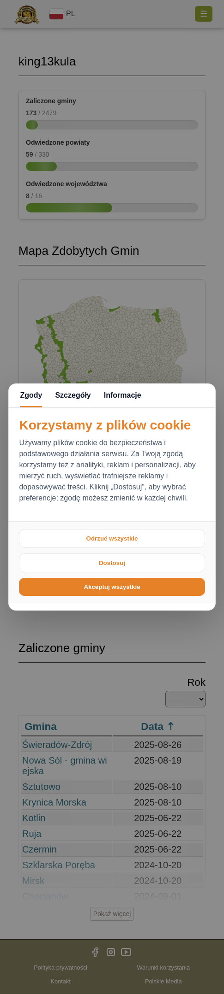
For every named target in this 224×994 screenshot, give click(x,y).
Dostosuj (112, 562)
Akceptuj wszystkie (112, 586)
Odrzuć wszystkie (112, 538)
